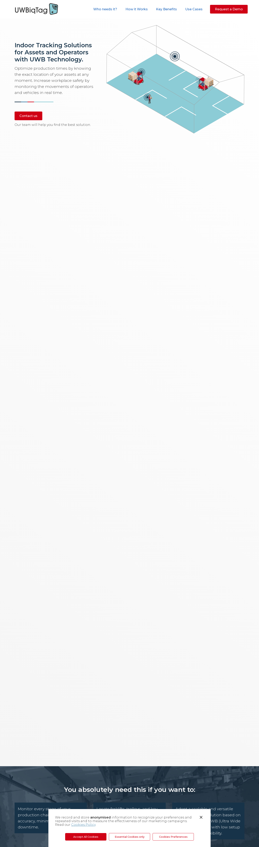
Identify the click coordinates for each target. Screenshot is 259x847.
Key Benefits (166, 9)
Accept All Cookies (85, 836)
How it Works (136, 9)
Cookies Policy (83, 825)
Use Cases (194, 9)
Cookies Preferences (173, 836)
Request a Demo (229, 9)
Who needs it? (105, 9)
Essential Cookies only (129, 836)
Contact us (28, 116)
